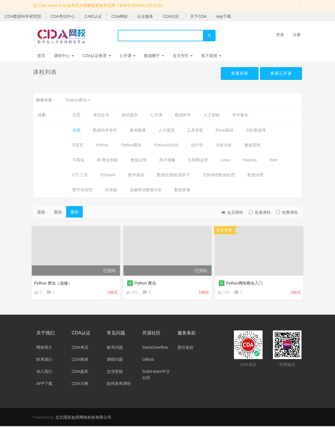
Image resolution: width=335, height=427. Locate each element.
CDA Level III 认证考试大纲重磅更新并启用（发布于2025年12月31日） (102, 5)
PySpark (108, 175)
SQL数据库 (256, 130)
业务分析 (224, 145)
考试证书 (101, 115)
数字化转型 (82, 189)
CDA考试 (80, 348)
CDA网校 (119, 16)
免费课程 (287, 212)
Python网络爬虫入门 (245, 282)
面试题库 (130, 115)
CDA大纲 (80, 384)
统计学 (197, 145)
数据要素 (182, 189)
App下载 (223, 16)
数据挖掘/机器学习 (173, 175)
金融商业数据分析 (146, 189)
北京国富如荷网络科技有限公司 (83, 418)
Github (148, 360)
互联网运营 (198, 160)
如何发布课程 (119, 384)
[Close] (300, 4)
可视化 (78, 160)
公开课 (127, 55)
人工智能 (212, 115)
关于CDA (198, 16)
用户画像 (167, 160)
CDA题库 (80, 372)
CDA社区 (171, 16)
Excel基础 (224, 130)
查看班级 (239, 73)
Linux (225, 160)
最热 (58, 212)
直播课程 (260, 212)
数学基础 (136, 175)
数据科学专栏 (105, 130)
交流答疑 (115, 372)
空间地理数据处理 (219, 175)
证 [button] (131, 282)
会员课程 (232, 212)
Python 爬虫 (146, 282)
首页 (41, 55)
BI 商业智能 (107, 160)
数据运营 (139, 160)
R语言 (77, 145)
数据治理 (255, 175)
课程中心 (64, 55)
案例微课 (138, 130)
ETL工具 (80, 175)
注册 (297, 34)
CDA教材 (80, 360)
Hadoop (250, 160)
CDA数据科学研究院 (23, 16)
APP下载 (44, 384)
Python (102, 145)
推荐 (74, 212)
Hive (273, 160)
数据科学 (183, 115)
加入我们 (44, 372)
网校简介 (44, 348)
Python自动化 (166, 145)
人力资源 (166, 130)
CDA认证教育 (96, 55)
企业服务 (145, 16)
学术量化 (240, 115)
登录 (280, 34)
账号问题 (115, 348)
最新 (41, 212)
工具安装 (195, 130)
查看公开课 (281, 73)
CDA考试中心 (63, 16)
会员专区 (183, 55)
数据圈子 (154, 55)
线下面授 (211, 55)
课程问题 (115, 360)
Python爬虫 (78, 100)
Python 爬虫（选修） (54, 282)
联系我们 (44, 360)
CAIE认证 (93, 16)
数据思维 (253, 145)
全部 (76, 115)
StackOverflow (155, 348)
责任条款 (186, 348)
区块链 (111, 189)
